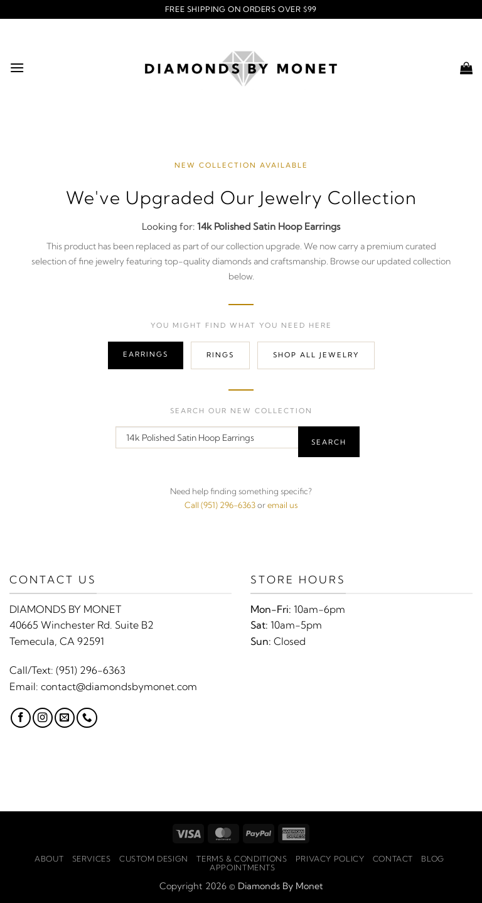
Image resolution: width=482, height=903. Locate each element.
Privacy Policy (330, 858)
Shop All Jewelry (316, 354)
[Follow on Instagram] (43, 718)
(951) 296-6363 (91, 670)
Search (328, 442)
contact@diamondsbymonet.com (119, 686)
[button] (16, 67)
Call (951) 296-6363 (220, 505)
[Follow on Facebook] (21, 718)
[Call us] (87, 718)
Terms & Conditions (241, 858)
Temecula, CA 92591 (56, 641)
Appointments (242, 867)
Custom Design (153, 858)
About (49, 858)
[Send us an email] (65, 718)
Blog (432, 858)
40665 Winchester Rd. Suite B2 (81, 625)
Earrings (145, 354)
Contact (393, 858)
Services (91, 858)
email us (282, 505)
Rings (220, 354)
